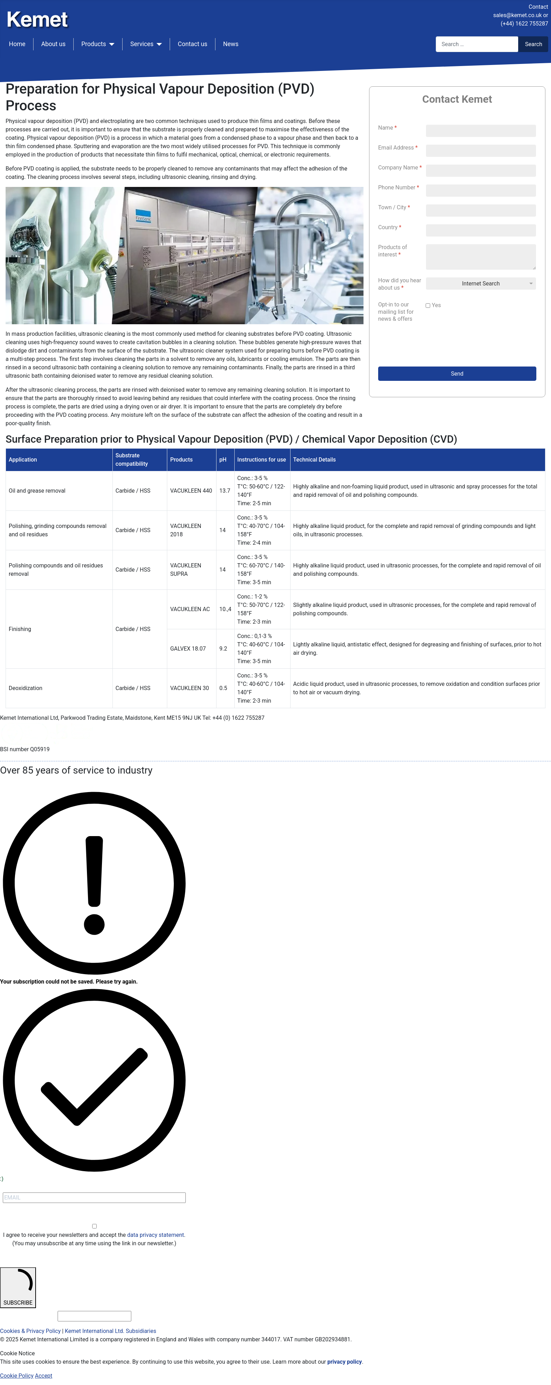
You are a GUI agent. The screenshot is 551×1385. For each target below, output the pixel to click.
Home (17, 44)
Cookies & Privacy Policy (30, 1331)
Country (389, 227)
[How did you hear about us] (481, 283)
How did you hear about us (399, 284)
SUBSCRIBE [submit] (18, 1287)
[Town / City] (481, 210)
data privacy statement (155, 1235)
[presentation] (431, 346)
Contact (538, 6)
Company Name (400, 167)
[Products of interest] (481, 257)
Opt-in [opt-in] (94, 1218)
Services (141, 44)
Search (533, 44)
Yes (436, 305)
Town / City (394, 207)
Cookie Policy (17, 1375)
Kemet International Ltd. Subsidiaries (110, 1331)
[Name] (481, 130)
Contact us (192, 44)
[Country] (481, 230)
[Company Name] (481, 170)
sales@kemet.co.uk (517, 15)
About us (53, 44)
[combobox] (477, 44)
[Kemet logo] (39, 13)
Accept (43, 1375)
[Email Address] (481, 150)
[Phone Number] (481, 190)
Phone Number (398, 187)
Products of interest (392, 251)
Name (387, 127)
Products (93, 44)
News (230, 44)
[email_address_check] (94, 1316)
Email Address (398, 147)
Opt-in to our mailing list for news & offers (396, 311)
